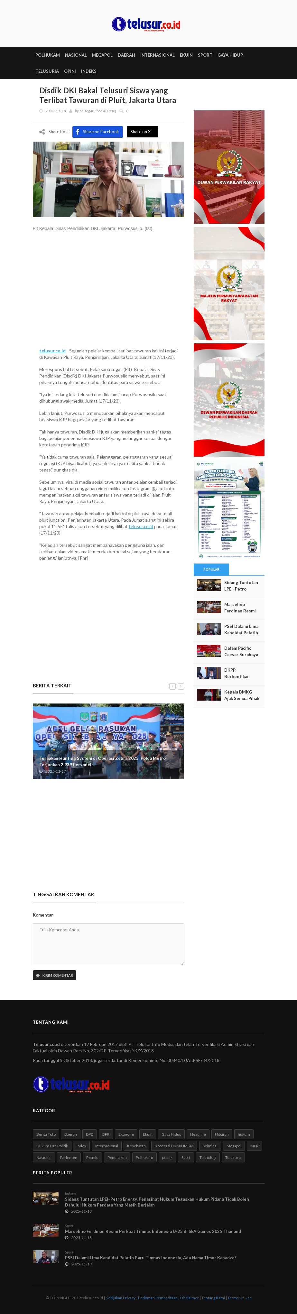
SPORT (205, 55)
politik (167, 1157)
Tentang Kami (213, 1297)
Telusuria (233, 1157)
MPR (254, 1145)
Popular (211, 570)
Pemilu (92, 1157)
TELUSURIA (47, 71)
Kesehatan (136, 1145)
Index (81, 1145)
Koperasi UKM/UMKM (174, 1145)
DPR (105, 1134)
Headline (198, 1134)
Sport (185, 1157)
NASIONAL (76, 55)
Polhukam (144, 1157)
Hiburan (222, 1134)
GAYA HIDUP (230, 55)
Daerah (70, 1134)
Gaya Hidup (171, 1134)
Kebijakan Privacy (120, 1297)
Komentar (43, 915)
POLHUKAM (47, 55)
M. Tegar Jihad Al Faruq (97, 111)
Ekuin (148, 1134)
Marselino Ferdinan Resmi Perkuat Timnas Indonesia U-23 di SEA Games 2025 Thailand (153, 1231)
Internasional (106, 1145)
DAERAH (126, 55)
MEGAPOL (102, 55)
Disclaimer (189, 1297)
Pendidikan (117, 1157)
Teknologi (208, 1157)
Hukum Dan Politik (52, 1145)
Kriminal (210, 1145)
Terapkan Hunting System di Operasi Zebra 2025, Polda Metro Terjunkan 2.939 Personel (102, 761)
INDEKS (89, 71)
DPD (89, 1134)
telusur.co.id (52, 351)
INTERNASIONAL (157, 55)
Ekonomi (126, 1134)
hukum (244, 1134)
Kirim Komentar (54, 975)
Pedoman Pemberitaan (158, 1297)
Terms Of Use (239, 1297)
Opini (70, 71)
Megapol (234, 1145)
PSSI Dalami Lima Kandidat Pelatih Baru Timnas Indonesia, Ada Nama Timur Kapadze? (151, 1257)
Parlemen (68, 1157)
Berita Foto (46, 1134)
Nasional (43, 1157)
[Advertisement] (108, 293)
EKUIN (186, 55)
